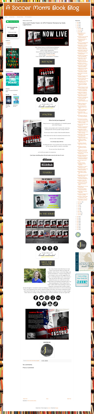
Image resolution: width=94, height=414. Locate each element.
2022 (78, 216)
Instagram (8, 43)
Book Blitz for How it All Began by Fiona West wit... (82, 61)
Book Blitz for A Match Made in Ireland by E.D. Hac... (82, 197)
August (79, 203)
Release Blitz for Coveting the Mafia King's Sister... (82, 176)
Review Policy (20, 17)
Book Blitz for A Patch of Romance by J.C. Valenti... (82, 64)
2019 (78, 221)
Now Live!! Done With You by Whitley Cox (82, 125)
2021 (78, 218)
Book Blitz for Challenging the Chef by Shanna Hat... (82, 98)
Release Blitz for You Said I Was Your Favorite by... (82, 95)
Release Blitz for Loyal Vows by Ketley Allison (82, 53)
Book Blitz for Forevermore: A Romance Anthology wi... (82, 127)
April (78, 209)
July (78, 205)
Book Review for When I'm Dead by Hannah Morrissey (82, 40)
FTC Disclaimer (28, 17)
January (79, 214)
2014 (78, 229)
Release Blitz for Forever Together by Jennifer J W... (82, 130)
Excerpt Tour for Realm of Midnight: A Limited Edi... (82, 93)
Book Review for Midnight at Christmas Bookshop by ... (82, 158)
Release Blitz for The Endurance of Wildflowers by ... (82, 113)
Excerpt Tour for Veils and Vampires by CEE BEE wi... (82, 84)
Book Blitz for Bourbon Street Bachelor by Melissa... (82, 76)
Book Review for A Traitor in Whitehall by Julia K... (82, 167)
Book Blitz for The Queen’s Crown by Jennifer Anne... (82, 90)
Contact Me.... (12, 17)
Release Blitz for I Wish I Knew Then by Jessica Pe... (82, 172)
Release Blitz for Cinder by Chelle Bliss (82, 192)
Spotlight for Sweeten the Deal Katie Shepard (81, 104)
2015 (78, 227)
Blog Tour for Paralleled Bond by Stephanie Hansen (82, 43)
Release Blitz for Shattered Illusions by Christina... (82, 66)
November (80, 30)
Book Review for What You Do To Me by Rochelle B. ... (82, 116)
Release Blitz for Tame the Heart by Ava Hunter (82, 58)
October (79, 31)
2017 (78, 224)
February (79, 213)
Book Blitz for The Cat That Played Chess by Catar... (82, 151)
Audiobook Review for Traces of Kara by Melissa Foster (82, 88)
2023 (78, 27)
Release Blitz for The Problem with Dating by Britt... (82, 135)
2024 (78, 25)
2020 (78, 219)
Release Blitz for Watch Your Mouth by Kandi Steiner (82, 51)
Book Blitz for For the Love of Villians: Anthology (82, 132)
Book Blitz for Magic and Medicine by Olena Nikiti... (82, 48)
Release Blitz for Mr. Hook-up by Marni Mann (82, 187)
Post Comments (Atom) (32, 400)
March (79, 211)
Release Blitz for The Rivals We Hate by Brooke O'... (82, 46)
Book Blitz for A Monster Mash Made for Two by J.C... (82, 144)
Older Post (69, 398)
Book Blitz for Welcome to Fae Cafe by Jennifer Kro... (82, 178)
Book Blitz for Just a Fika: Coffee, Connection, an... (82, 181)
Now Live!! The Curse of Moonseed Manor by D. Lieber (82, 106)
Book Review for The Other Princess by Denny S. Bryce (82, 183)
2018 (78, 222)
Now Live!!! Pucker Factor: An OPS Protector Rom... (82, 79)
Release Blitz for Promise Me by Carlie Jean (82, 153)
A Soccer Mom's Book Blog (42, 8)
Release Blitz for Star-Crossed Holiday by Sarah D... (82, 100)
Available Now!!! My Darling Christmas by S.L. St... (82, 69)
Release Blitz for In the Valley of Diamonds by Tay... (82, 81)
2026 (78, 22)
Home (6, 17)
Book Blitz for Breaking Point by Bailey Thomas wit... (82, 156)
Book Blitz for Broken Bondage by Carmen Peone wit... (81, 163)
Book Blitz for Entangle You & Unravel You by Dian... (82, 194)
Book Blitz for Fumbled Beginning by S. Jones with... (81, 140)
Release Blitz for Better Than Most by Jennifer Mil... (82, 169)
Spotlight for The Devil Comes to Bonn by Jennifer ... (82, 122)
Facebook (8, 42)
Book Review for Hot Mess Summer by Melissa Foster (82, 120)
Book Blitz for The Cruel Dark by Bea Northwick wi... (82, 37)
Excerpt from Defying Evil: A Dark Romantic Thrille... (82, 110)
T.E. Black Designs (50, 55)
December (80, 28)
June (79, 206)
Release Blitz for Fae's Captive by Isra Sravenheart (81, 34)
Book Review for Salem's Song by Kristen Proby (81, 189)
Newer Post (25, 398)
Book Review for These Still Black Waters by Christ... (82, 199)
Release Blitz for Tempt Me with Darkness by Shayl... (82, 71)
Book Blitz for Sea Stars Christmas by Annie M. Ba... (82, 147)
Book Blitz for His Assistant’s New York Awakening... (82, 56)
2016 (78, 226)
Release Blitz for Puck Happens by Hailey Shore (82, 137)
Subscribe (12, 35)
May (78, 208)
